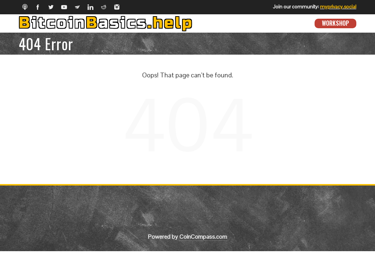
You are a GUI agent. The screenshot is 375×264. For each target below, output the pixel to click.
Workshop (335, 23)
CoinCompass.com (203, 237)
